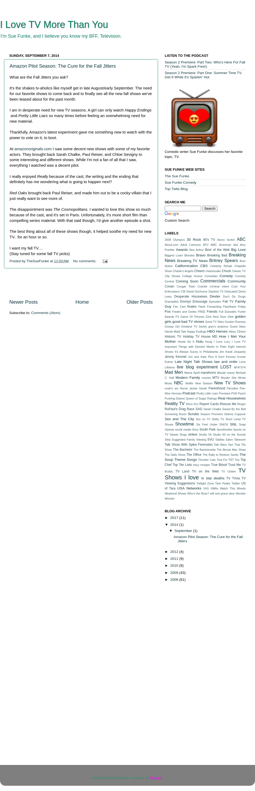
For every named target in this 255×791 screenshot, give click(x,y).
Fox (168, 311)
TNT (231, 459)
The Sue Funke (177, 176)
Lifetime (170, 367)
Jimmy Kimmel (175, 357)
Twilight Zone (205, 483)
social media (183, 429)
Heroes (222, 331)
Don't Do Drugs (234, 296)
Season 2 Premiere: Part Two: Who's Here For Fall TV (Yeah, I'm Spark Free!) (205, 64)
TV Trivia (233, 478)
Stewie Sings (178, 434)
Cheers (199, 271)
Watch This (227, 488)
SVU (210, 439)
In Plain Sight (225, 346)
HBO (211, 331)
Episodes (215, 301)
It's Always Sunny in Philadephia (196, 351)
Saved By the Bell (234, 409)
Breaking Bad (217, 255)
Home (82, 302)
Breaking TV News (192, 261)
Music (168, 383)
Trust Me (234, 465)
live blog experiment (197, 366)
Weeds (241, 488)
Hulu (199, 341)
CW (183, 291)
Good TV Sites (214, 321)
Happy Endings (196, 331)
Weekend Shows (175, 493)
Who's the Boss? (198, 493)
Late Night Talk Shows (193, 362)
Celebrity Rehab (221, 266)
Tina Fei (222, 459)
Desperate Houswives (190, 296)
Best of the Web (217, 250)
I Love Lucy (222, 341)
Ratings (212, 398)
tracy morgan (201, 464)
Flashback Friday (234, 306)
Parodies (232, 388)
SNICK (223, 424)
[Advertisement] (81, 283)
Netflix (189, 383)
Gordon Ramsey (235, 321)
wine (232, 493)
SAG (199, 409)
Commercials (212, 280)
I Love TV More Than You (54, 24)
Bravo (200, 255)
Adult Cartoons (191, 244)
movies (206, 377)
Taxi (230, 444)
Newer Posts (23, 302)
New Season (203, 383)
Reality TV (175, 403)
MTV (215, 378)
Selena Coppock (235, 414)
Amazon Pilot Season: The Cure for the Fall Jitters (63, 66)
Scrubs (193, 414)
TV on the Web (205, 471)
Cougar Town (186, 286)
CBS (204, 266)
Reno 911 (192, 404)
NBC (178, 382)
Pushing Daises (175, 398)
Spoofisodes (224, 429)
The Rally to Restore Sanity (221, 454)
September (184, 531)
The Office (193, 455)
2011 (174, 559)
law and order (226, 362)
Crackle (202, 286)
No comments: (85, 261)
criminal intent (219, 286)
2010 (174, 566)
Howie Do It (186, 341)
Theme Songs (185, 460)
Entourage (200, 301)
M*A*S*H (240, 367)
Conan (169, 286)
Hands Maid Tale (175, 331)
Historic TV (173, 336)
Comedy (226, 276)
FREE (202, 311)
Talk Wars (220, 444)
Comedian (211, 276)
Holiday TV (191, 336)
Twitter (236, 483)
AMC (214, 244)
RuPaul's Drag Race (179, 409)
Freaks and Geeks (184, 311)
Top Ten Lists (182, 465)
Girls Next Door (216, 316)
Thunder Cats (207, 459)
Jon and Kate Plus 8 (202, 356)
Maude (221, 372)
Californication (186, 266)
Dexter (215, 296)
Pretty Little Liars (207, 393)
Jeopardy (240, 351)
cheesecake (213, 271)
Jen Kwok (225, 351)
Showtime (184, 424)
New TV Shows (230, 382)
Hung (208, 341)
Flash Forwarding (210, 306)
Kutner (169, 361)
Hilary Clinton (237, 331)
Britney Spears (223, 260)
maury (231, 372)
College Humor (192, 276)
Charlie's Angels (183, 271)
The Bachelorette (205, 449)
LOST (225, 366)
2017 (174, 518)
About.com (171, 244)
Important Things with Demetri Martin (190, 346)
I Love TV (239, 341)
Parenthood (217, 388)
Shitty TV (218, 419)
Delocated (230, 291)
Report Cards (209, 404)
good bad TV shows (188, 322)
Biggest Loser (174, 255)
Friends (212, 311)
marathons (208, 373)
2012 (174, 552)
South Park (207, 429)
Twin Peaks (222, 483)
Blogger (156, 778)
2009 (174, 573)
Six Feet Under (207, 424)
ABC (241, 239)
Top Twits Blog (176, 189)
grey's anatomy (218, 326)
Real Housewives (232, 398)
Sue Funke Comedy (180, 182)
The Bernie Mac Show (231, 449)
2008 (174, 580)
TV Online (228, 471)
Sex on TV (203, 419)
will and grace (219, 493)
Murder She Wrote (233, 377)
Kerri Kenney (227, 356)
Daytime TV (216, 291)
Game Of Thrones (192, 316)
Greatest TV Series (194, 326)
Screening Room (175, 414)
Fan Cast (179, 306)
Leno (242, 361)
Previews (225, 393)
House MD (209, 336)
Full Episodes (228, 311)
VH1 (206, 488)
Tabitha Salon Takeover (230, 439)
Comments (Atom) (46, 313)
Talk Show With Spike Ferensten (188, 444)
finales (192, 306)
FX (177, 316)
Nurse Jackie (188, 388)
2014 (174, 525)
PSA (234, 393)
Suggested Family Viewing (189, 439)
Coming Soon (187, 281)
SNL (233, 424)
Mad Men (174, 372)
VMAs (214, 488)
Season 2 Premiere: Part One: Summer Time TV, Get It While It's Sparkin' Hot (203, 75)
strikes (192, 434)
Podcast (189, 393)
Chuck (226, 271)
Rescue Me (228, 404)
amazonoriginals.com (33, 149)
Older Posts (139, 302)
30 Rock (194, 240)
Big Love (238, 250)
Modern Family (188, 378)
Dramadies (171, 301)
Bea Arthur (196, 249)
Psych (242, 393)
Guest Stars (238, 326)
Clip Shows (172, 276)
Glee (231, 316)
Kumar (241, 356)
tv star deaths (212, 478)
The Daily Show (175, 454)
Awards (182, 250)
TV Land (182, 471)
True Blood (219, 465)
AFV (206, 244)
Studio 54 (205, 434)
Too (237, 459)
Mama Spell (192, 372)
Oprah (203, 388)
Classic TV (239, 271)
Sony (195, 429)
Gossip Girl (172, 326)
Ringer (241, 404)
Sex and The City (179, 419)
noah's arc (171, 388)
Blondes (189, 255)
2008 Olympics (175, 239)
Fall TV (228, 301)
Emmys (185, 301)
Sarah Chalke (212, 409)
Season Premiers (212, 414)
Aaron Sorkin (226, 239)
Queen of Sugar (196, 398)
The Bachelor (182, 450)
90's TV (209, 240)
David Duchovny (196, 291)
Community (237, 281)
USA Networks (189, 488)
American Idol (228, 244)
